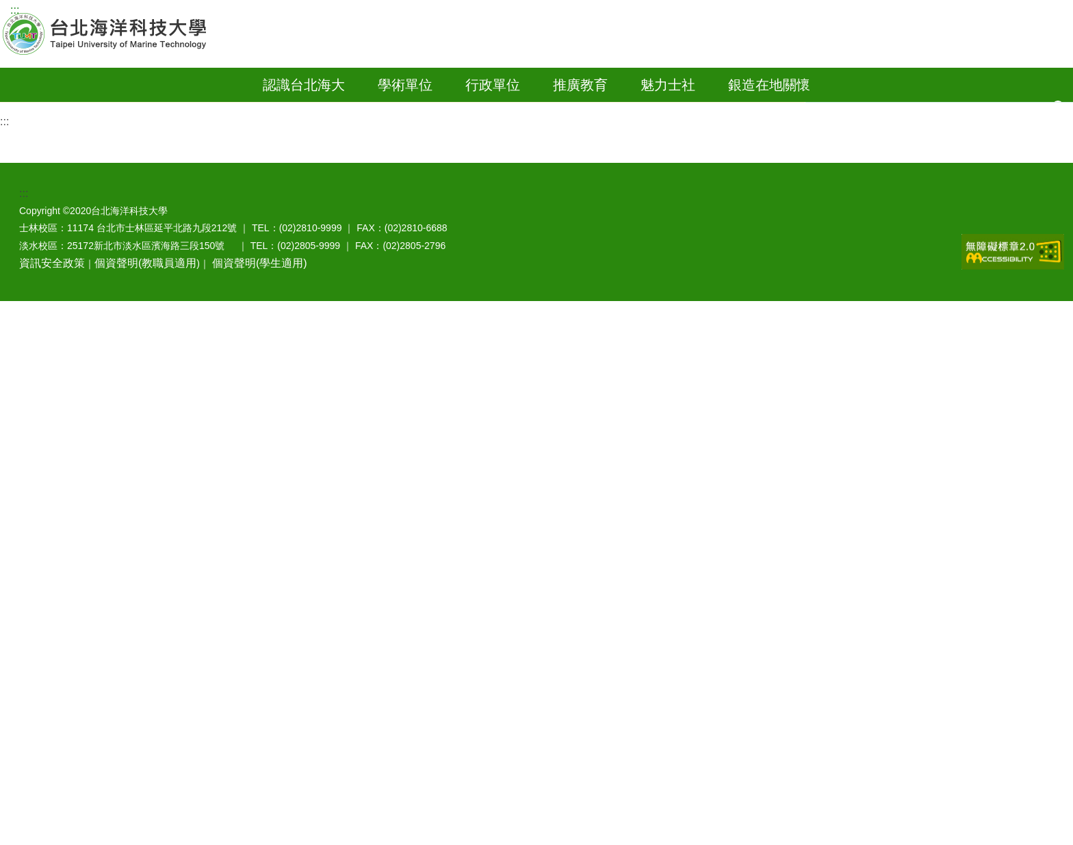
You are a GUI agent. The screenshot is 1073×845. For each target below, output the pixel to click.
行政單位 (492, 108)
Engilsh (332, 11)
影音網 (1046, 78)
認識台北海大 (304, 108)
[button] (1060, 110)
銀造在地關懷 (769, 108)
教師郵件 (938, 78)
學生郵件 (995, 78)
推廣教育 (580, 108)
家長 (250, 11)
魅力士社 (668, 108)
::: (14, 10)
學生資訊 (106, 11)
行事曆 (884, 78)
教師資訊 (165, 11)
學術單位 (405, 108)
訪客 (287, 11)
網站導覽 (46, 11)
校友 (213, 11)
